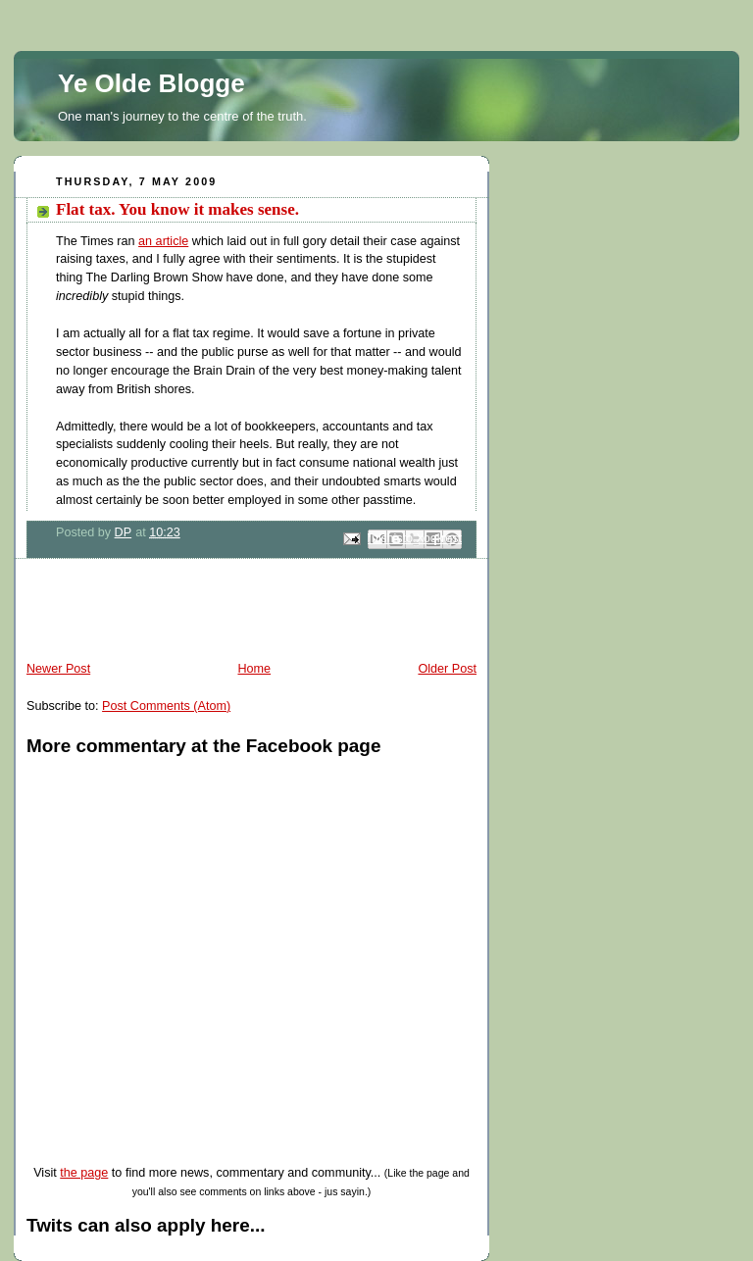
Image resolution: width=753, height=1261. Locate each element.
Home (254, 669)
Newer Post (58, 669)
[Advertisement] (243, 612)
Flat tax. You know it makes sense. (177, 209)
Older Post (447, 669)
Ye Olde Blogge (151, 83)
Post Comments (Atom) (166, 706)
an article (163, 241)
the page (84, 1173)
